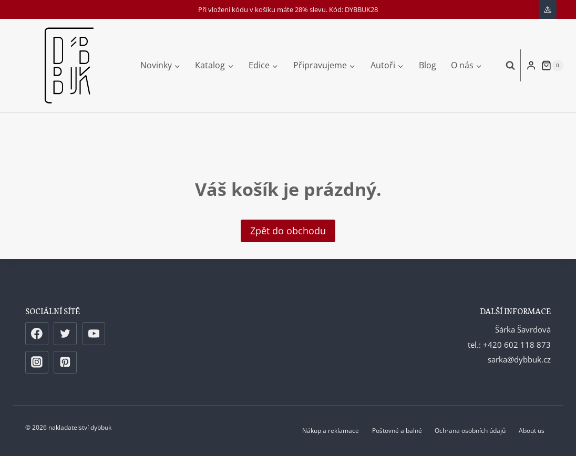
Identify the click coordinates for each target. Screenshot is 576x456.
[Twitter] (65, 333)
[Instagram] (36, 362)
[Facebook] (36, 333)
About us (531, 430)
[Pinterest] (65, 362)
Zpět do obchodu (288, 230)
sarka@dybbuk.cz (519, 359)
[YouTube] (94, 333)
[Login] (531, 65)
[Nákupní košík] (552, 65)
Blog (427, 65)
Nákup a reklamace (330, 430)
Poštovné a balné (397, 430)
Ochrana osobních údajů (470, 430)
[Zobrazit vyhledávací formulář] (505, 65)
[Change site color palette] (548, 9)
